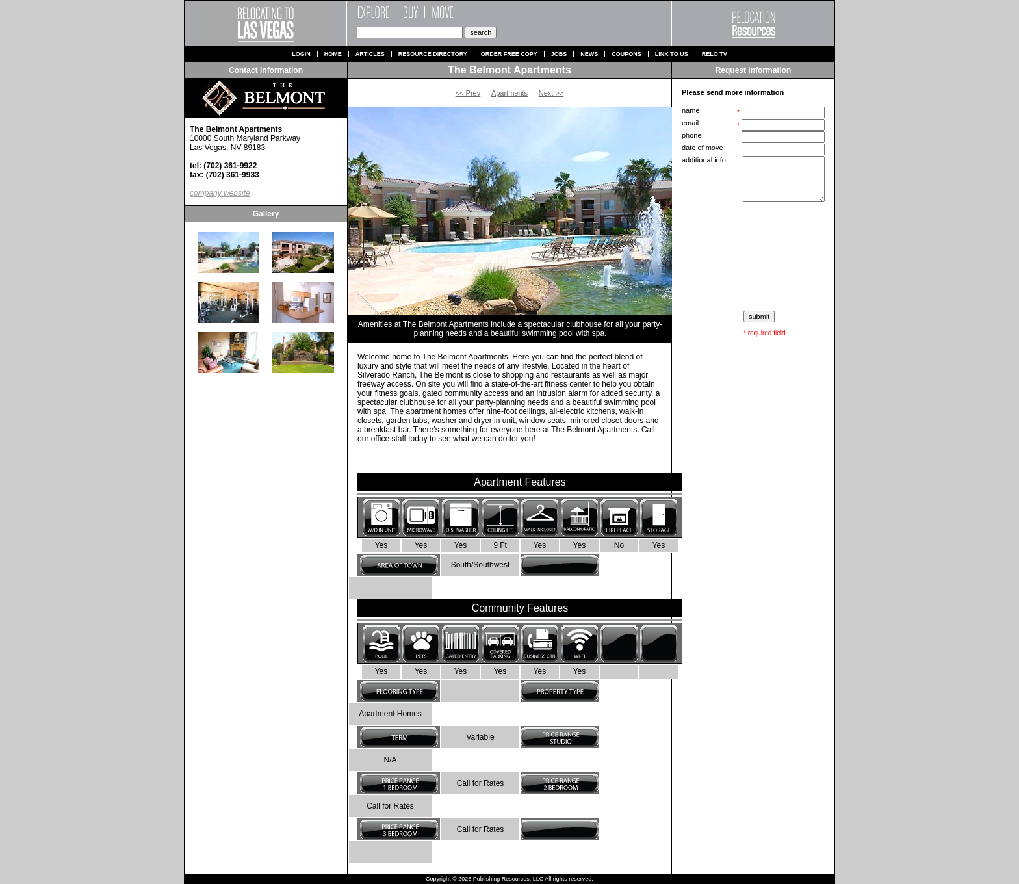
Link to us (671, 54)
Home (333, 54)
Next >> (551, 93)
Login (301, 54)
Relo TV (714, 54)
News (589, 54)
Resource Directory (432, 54)
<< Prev (468, 93)
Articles (370, 54)
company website (220, 193)
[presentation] (754, 257)
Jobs (559, 54)
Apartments (509, 93)
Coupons (626, 54)
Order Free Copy (509, 54)
